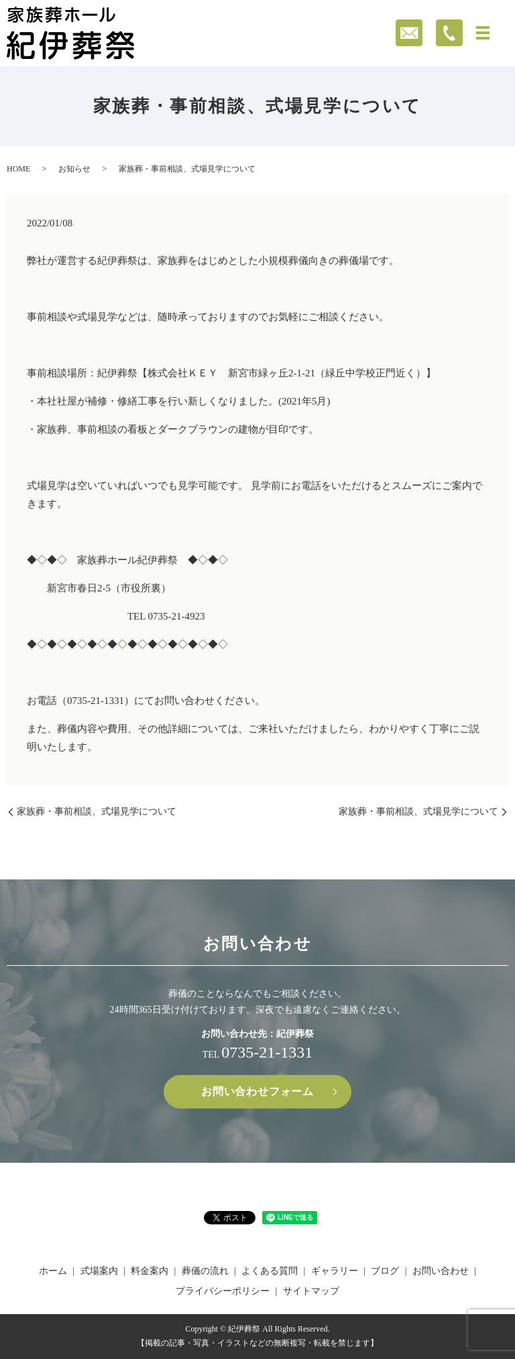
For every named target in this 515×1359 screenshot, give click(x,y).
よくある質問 (269, 1271)
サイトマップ (311, 1291)
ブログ (385, 1271)
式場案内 (99, 1271)
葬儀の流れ (205, 1271)
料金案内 (149, 1271)
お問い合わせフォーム (257, 1091)
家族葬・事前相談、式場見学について (96, 811)
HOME (18, 168)
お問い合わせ (440, 1271)
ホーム (53, 1271)
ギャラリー (334, 1271)
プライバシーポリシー (223, 1291)
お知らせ (74, 168)
